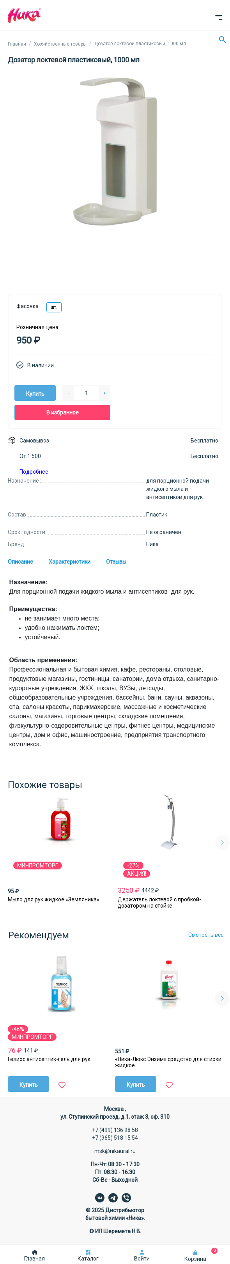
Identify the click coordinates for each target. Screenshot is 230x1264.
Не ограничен (163, 532)
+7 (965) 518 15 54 (115, 1138)
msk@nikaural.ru (115, 1151)
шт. (54, 307)
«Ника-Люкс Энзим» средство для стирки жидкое (168, 1062)
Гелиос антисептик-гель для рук (49, 1059)
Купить (35, 394)
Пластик (156, 514)
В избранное (62, 412)
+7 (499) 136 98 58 (115, 1130)
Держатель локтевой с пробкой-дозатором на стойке (159, 902)
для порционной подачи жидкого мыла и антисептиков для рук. (177, 489)
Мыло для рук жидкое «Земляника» (53, 899)
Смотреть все (206, 935)
